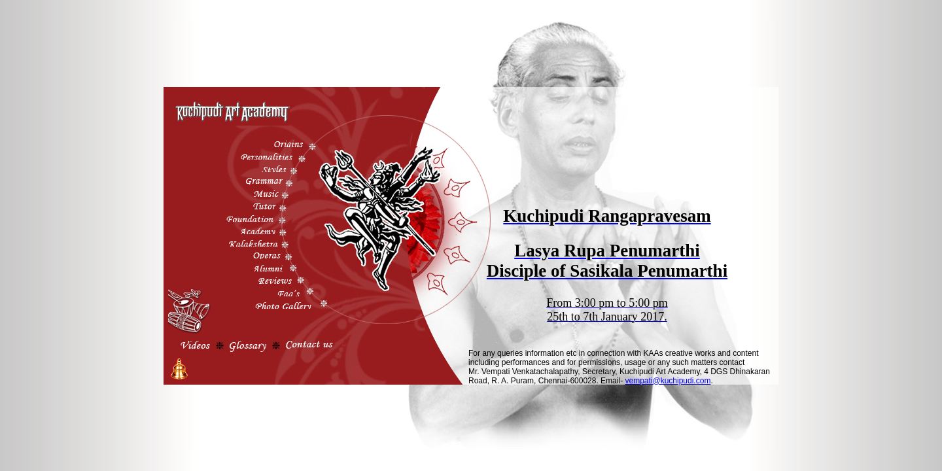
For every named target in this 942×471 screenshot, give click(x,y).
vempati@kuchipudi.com (667, 380)
